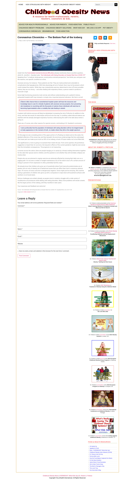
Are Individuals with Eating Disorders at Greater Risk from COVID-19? (63, 75)
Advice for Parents (58, 25)
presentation (107, 310)
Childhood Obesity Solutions (59, 28)
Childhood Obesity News (50, 476)
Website (20, 244)
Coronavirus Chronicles (30, 31)
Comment (21, 206)
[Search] (115, 4)
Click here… (113, 43)
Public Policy (89, 25)
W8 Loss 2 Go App (94, 28)
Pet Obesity (108, 28)
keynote (102, 358)
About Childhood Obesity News (68, 5)
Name (20, 229)
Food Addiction (75, 25)
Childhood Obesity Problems (31, 28)
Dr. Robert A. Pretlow (85, 476)
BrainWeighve (49, 31)
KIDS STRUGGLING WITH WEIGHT (38, 5)
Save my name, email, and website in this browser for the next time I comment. (44, 251)
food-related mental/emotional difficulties (41, 73)
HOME (21, 5)
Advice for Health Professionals (33, 25)
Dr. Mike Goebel (27, 192)
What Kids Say (79, 28)
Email (20, 236)
